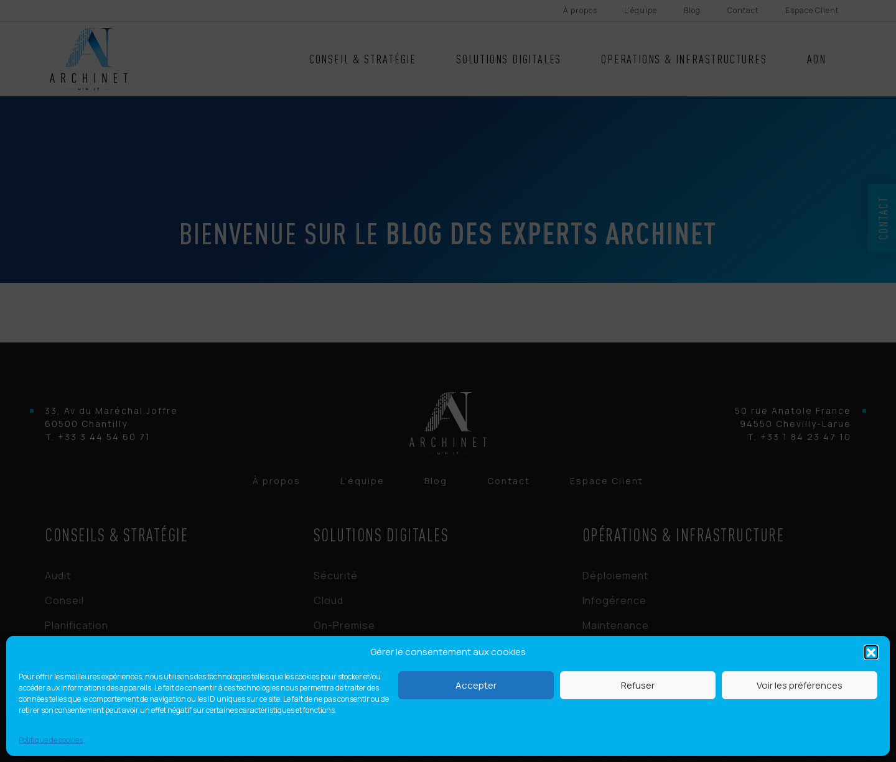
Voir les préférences (799, 685)
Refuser (638, 685)
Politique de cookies (51, 740)
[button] (871, 652)
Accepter (476, 685)
